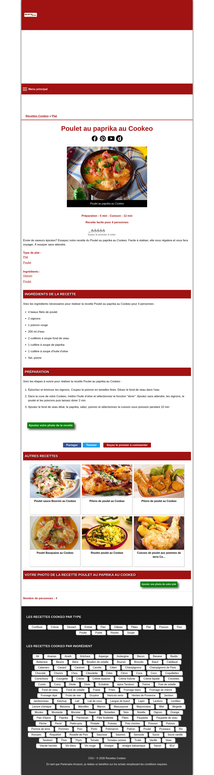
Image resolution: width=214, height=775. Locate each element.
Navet (92, 712)
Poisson (164, 627)
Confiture (37, 627)
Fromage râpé (49, 695)
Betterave (42, 662)
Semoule (139, 734)
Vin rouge (90, 745)
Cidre (109, 673)
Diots (87, 684)
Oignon (27, 275)
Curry (57, 684)
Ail (37, 656)
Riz (181, 729)
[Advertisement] (107, 56)
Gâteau (118, 627)
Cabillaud (172, 662)
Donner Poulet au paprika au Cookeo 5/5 (103, 230)
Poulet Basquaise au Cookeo (55, 552)
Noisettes (109, 712)
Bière (75, 662)
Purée (98, 632)
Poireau (112, 723)
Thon (64, 740)
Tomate (94, 740)
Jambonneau (41, 701)
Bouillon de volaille (97, 662)
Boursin (121, 662)
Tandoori (47, 740)
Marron (101, 706)
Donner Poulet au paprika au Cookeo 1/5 (92, 230)
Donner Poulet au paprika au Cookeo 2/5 (94, 230)
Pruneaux (165, 729)
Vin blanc (70, 745)
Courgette (62, 678)
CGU (91, 758)
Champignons (133, 667)
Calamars (43, 667)
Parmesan (82, 717)
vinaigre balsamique (133, 745)
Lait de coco (95, 701)
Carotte (97, 667)
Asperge (103, 656)
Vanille (153, 740)
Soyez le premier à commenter (127, 445)
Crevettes (173, 678)
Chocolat (40, 673)
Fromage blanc (132, 689)
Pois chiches (132, 723)
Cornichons (41, 678)
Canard (62, 667)
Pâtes (134, 627)
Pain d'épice (44, 717)
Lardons (157, 701)
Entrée (88, 627)
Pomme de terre (40, 729)
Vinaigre (109, 745)
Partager (72, 445)
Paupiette (142, 717)
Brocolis (138, 662)
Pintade (94, 723)
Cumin (42, 684)
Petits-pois (76, 723)
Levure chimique (41, 706)
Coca (139, 673)
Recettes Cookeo (37, 116)
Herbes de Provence (143, 695)
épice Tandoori (125, 684)
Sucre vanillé (175, 734)
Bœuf (155, 662)
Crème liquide (151, 678)
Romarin (36, 734)
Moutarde (57, 712)
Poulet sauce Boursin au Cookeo (55, 501)
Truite (138, 740)
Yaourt (157, 745)
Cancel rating (89, 230)
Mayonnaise (144, 706)
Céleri (113, 667)
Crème (55, 627)
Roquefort (55, 734)
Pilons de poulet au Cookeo (107, 501)
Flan (103, 627)
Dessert (71, 627)
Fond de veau (50, 689)
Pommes (64, 729)
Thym (78, 740)
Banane (157, 656)
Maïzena (65, 706)
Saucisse (101, 734)
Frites (112, 689)
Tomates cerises (116, 740)
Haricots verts (115, 695)
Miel (161, 706)
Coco (154, 673)
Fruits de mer (73, 695)
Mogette (177, 706)
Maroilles (83, 706)
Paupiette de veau (166, 717)
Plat (54, 116)
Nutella (141, 712)
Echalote (104, 684)
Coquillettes (172, 673)
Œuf (172, 745)
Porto (94, 729)
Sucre (155, 734)
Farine (146, 684)
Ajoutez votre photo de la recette (51, 425)
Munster (75, 712)
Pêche (42, 723)
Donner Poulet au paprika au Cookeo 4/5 (100, 230)
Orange (175, 712)
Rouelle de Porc (79, 734)
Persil (58, 723)
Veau (169, 740)
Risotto (115, 632)
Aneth (68, 656)
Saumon (120, 734)
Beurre (60, 662)
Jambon (168, 695)
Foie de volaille (167, 684)
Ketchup (62, 701)
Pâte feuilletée (105, 717)
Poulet (27, 262)
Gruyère (94, 695)
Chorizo (58, 673)
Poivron (170, 723)
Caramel (79, 667)
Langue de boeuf (120, 701)
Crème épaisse (101, 678)
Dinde (72, 684)
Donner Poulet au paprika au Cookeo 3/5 (97, 230)
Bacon (140, 656)
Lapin (141, 701)
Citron (124, 673)
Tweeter (91, 445)
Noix (126, 712)
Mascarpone (121, 706)
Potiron (131, 729)
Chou (74, 673)
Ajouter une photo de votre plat (159, 584)
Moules (39, 712)
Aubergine (123, 656)
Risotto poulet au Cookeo (107, 552)
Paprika (63, 717)
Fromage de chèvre (160, 689)
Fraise (96, 689)
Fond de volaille (75, 689)
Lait (77, 701)
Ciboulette (92, 673)
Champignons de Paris (163, 667)
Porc (179, 627)
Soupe (131, 632)
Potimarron (112, 729)
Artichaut (85, 656)
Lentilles (175, 701)
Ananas (51, 656)
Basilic (174, 656)
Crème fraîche (127, 678)
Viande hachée (48, 745)
